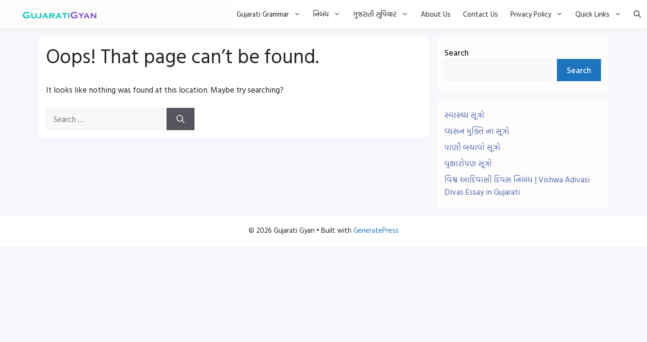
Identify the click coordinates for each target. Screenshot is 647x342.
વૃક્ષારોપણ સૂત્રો (468, 163)
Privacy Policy (539, 14)
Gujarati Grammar (272, 14)
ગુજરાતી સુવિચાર (384, 14)
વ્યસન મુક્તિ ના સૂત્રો (476, 131)
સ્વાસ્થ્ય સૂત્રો (464, 115)
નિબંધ (330, 14)
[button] (637, 14)
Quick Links (601, 14)
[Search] (180, 119)
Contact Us (480, 14)
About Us (436, 14)
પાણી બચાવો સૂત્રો (472, 147)
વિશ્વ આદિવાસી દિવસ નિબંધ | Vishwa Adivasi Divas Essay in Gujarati (517, 185)
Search (456, 52)
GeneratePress (376, 230)
